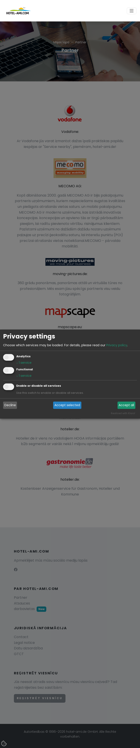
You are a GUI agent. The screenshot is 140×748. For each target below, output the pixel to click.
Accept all (126, 405)
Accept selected (67, 405)
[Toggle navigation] (131, 11)
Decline (10, 405)
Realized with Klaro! (123, 413)
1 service (24, 362)
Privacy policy (116, 345)
